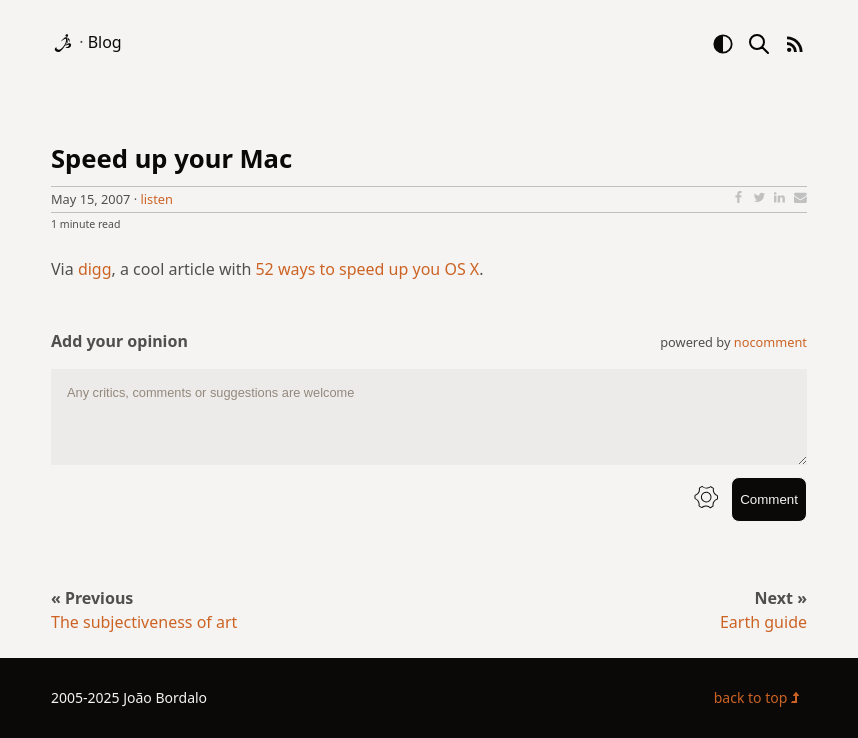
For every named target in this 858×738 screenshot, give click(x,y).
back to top (760, 697)
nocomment (770, 342)
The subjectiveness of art (144, 622)
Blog (105, 42)
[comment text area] (429, 417)
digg (95, 269)
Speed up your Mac (171, 158)
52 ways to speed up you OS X (367, 269)
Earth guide (763, 622)
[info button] (706, 499)
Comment (769, 499)
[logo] (65, 42)
